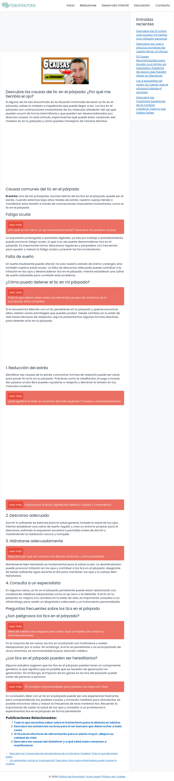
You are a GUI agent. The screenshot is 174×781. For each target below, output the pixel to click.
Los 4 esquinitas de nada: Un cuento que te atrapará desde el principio (152, 86)
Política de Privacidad (71, 776)
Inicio (70, 5)
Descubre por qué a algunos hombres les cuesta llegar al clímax (152, 47)
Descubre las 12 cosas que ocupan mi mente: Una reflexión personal (151, 35)
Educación (142, 5)
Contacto (163, 5)
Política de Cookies (113, 776)
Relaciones (88, 5)
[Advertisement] (65, 31)
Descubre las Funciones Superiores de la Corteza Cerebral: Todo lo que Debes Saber (151, 105)
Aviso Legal (93, 776)
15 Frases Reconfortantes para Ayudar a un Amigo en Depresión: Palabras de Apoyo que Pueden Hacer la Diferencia (151, 66)
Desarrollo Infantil (115, 5)
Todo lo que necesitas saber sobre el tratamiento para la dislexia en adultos (67, 722)
